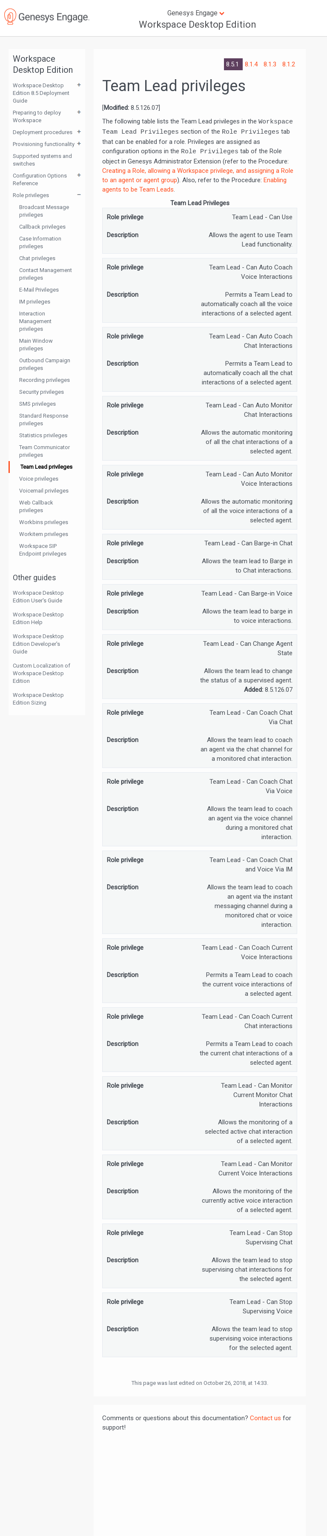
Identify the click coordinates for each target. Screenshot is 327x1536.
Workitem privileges (43, 534)
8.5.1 (233, 64)
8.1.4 (252, 64)
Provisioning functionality (44, 144)
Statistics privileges (43, 435)
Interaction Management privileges (35, 321)
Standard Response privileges (43, 420)
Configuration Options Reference (40, 179)
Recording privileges (44, 380)
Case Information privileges (40, 242)
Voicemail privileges (44, 490)
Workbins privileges (43, 522)
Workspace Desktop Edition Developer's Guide (38, 644)
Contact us (265, 1418)
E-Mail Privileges (39, 290)
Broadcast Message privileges (44, 211)
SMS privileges (37, 404)
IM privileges (34, 301)
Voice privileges (38, 479)
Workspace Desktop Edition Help (38, 618)
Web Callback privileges (36, 506)
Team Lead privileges (46, 467)
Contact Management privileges (45, 274)
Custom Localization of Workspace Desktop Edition (41, 673)
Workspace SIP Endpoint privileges (42, 550)
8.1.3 (271, 64)
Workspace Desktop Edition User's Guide (38, 597)
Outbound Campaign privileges (44, 364)
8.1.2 (288, 64)
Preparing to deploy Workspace (37, 116)
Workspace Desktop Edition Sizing (38, 699)
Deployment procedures (42, 132)
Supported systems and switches (42, 160)
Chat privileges (37, 258)
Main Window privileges (36, 345)
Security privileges (41, 392)
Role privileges (31, 195)
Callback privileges (42, 227)
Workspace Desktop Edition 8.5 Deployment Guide (41, 93)
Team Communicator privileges (44, 451)
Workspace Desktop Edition (197, 24)
